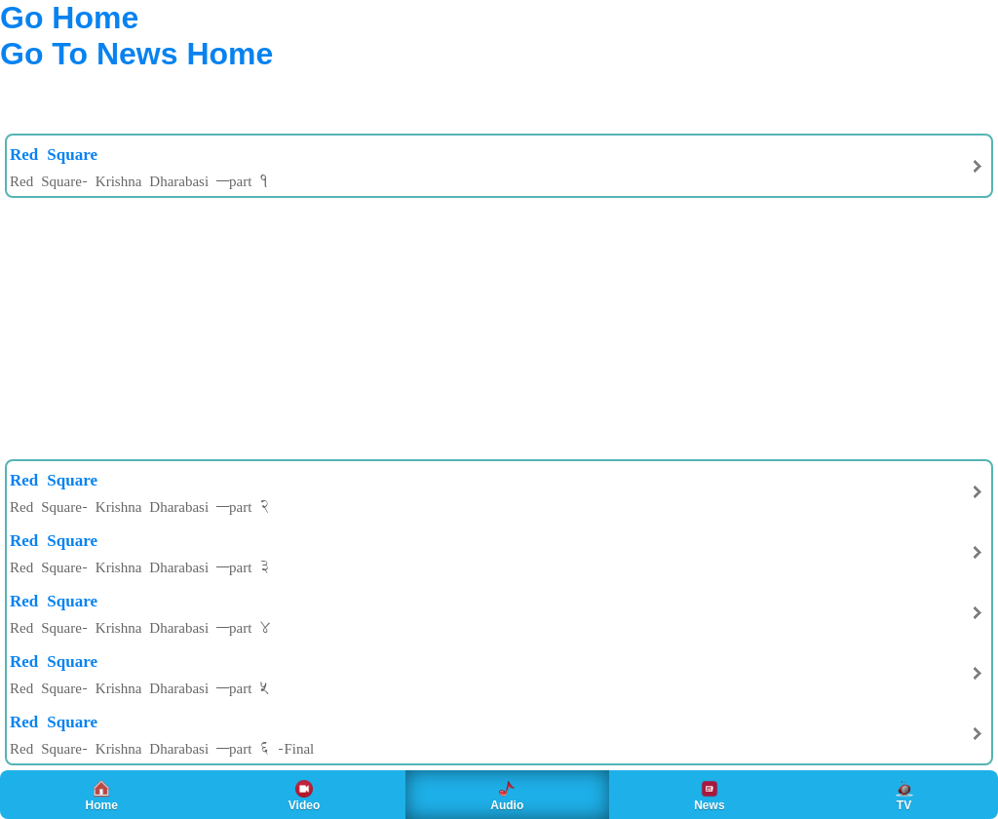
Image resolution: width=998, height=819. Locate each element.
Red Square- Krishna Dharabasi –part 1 (140, 180)
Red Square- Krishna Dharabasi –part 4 (140, 627)
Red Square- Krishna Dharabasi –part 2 (140, 506)
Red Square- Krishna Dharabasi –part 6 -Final (162, 747)
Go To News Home (136, 53)
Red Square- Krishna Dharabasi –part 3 (140, 566)
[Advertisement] (156, 91)
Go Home (69, 17)
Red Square (53, 153)
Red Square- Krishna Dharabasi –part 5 (140, 687)
